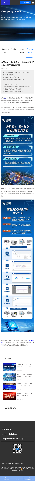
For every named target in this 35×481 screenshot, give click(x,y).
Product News (30, 50)
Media (13, 49)
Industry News (22, 50)
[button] (25, 2)
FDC (5, 98)
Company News (5, 50)
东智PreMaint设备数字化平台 (14, 463)
